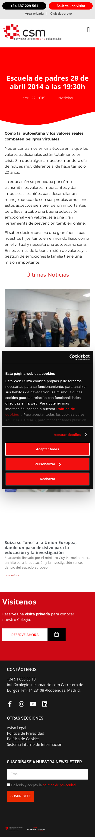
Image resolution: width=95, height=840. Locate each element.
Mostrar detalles (67, 435)
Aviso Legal (16, 727)
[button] (89, 29)
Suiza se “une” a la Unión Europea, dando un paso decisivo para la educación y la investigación (41, 547)
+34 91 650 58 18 (21, 679)
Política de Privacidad (25, 733)
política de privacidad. (59, 785)
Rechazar (47, 479)
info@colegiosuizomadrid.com (33, 684)
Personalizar (48, 464)
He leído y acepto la (43, 785)
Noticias (65, 98)
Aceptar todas (47, 449)
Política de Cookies (23, 738)
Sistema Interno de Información (34, 744)
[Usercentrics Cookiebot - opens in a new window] (69, 357)
